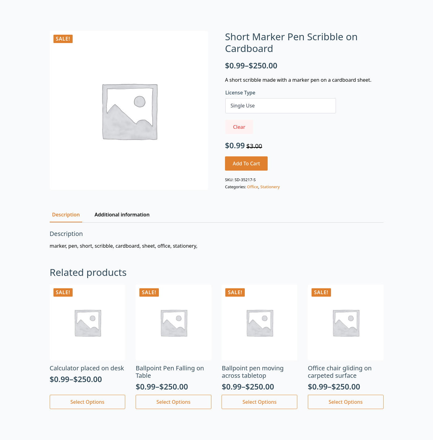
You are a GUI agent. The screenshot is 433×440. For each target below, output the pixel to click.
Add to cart (246, 163)
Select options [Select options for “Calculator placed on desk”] (87, 402)
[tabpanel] (217, 239)
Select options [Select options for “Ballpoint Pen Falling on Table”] (173, 402)
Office (252, 187)
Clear (239, 127)
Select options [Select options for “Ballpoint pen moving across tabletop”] (260, 402)
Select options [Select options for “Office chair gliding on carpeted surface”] (346, 402)
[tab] (66, 214)
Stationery (270, 187)
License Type (240, 92)
